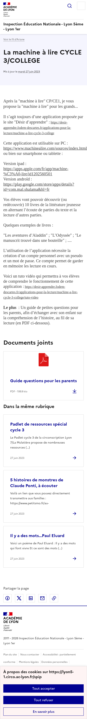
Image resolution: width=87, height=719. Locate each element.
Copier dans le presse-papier (54, 598)
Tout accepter (43, 688)
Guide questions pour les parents (43, 381)
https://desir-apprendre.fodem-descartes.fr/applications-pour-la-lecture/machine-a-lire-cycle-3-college (37, 128)
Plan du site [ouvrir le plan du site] (10, 654)
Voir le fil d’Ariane (14, 39)
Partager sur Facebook (7, 598)
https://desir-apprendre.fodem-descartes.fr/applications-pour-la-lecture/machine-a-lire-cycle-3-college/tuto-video (40, 292)
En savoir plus (43, 711)
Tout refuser (43, 700)
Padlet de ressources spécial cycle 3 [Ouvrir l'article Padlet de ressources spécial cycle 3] (38, 427)
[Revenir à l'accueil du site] (12, 621)
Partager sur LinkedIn (31, 598)
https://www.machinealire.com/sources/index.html (45, 148)
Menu (81, 6)
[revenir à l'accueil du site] (43, 27)
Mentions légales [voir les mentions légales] (29, 662)
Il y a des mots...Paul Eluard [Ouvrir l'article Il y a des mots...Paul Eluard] (37, 536)
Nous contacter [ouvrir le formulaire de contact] (29, 654)
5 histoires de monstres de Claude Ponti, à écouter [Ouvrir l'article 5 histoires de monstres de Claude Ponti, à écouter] (36, 483)
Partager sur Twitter (19, 598)
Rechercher (69, 6)
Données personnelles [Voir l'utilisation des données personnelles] (54, 662)
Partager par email (42, 598)
